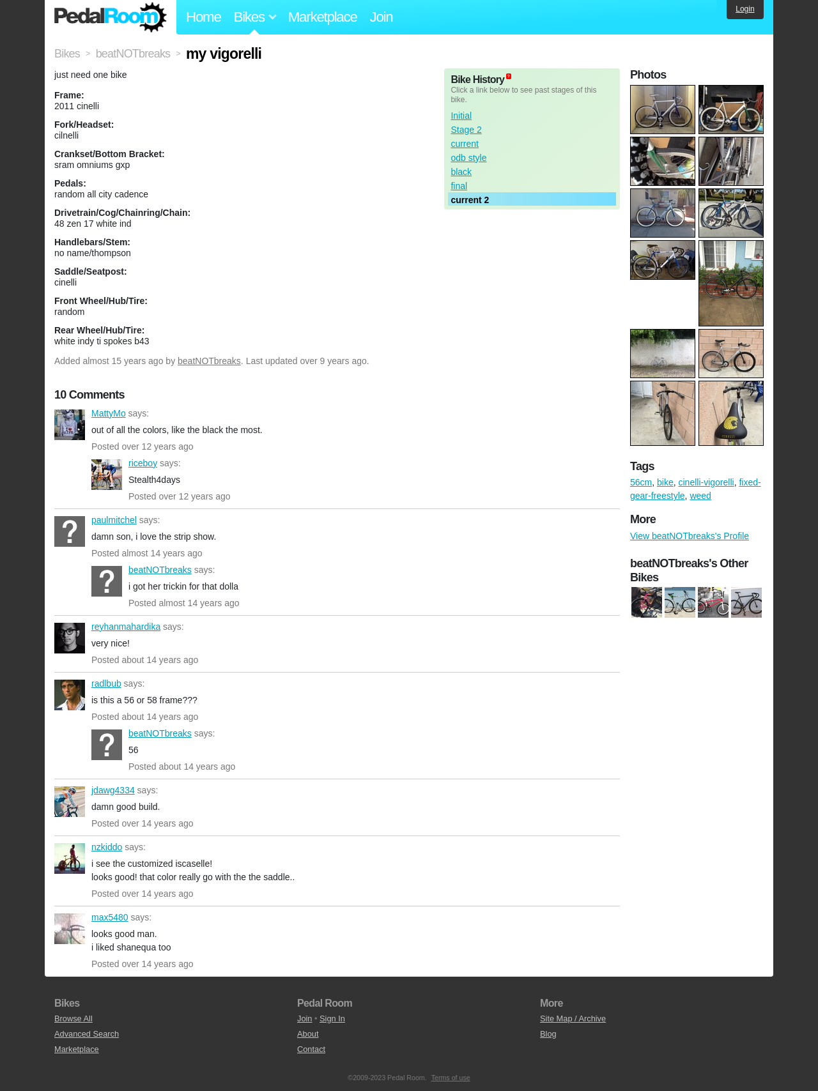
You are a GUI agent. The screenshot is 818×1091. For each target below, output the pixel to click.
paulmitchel (69, 531)
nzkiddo (69, 858)
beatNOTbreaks (209, 361)
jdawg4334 (69, 801)
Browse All (73, 1018)
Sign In (332, 1018)
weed (700, 496)
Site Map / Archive (573, 1018)
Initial (461, 116)
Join (381, 17)
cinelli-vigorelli (706, 482)
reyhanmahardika (69, 638)
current (465, 144)
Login (745, 8)
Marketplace (322, 17)
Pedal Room (110, 17)
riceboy (106, 474)
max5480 (69, 928)
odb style (468, 158)
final (459, 186)
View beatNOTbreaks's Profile (689, 536)
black (461, 172)
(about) (509, 76)
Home (203, 17)
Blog (548, 1034)
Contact (311, 1049)
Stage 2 (466, 130)
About (307, 1034)
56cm (641, 482)
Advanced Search (86, 1034)
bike (665, 482)
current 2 (470, 200)
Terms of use (450, 1077)
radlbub (69, 695)
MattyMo (69, 424)
